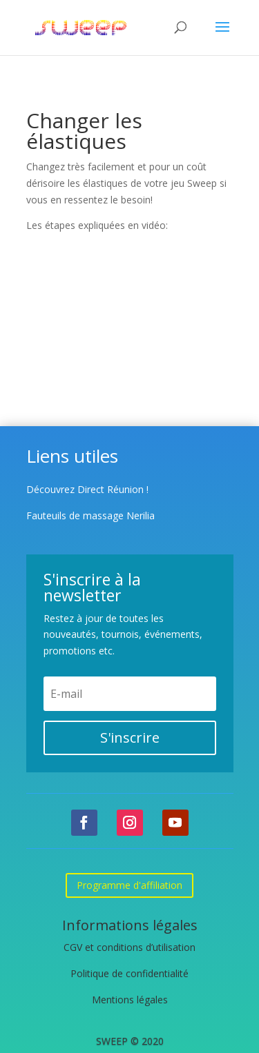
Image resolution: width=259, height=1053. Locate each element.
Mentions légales (130, 999)
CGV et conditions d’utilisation (129, 947)
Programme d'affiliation (129, 885)
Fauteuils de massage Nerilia (90, 515)
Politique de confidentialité (129, 973)
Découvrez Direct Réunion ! (87, 489)
